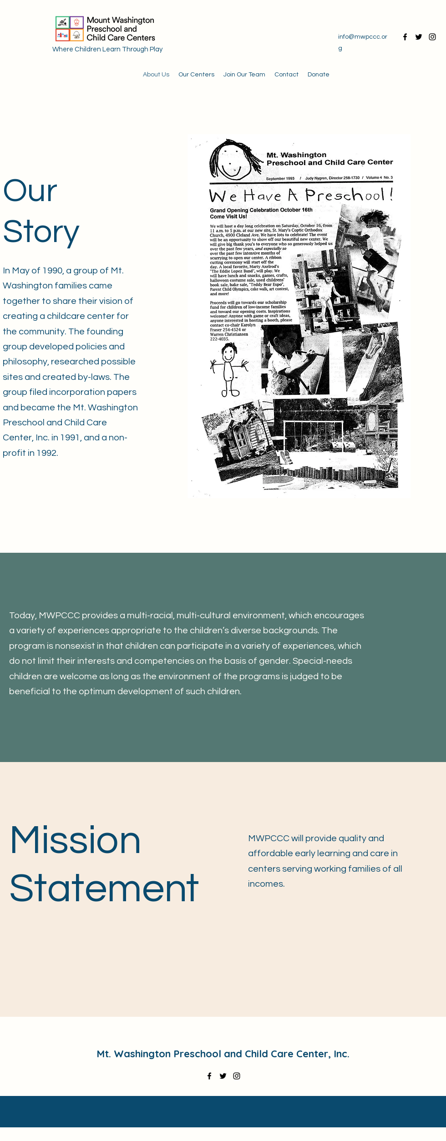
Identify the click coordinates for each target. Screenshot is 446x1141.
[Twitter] (418, 36)
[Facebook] (405, 36)
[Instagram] (432, 36)
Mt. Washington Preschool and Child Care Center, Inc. (223, 1053)
